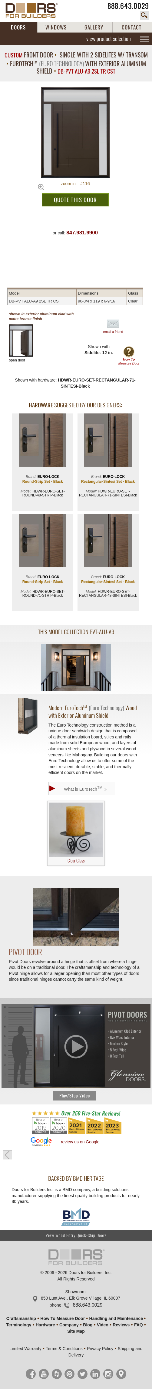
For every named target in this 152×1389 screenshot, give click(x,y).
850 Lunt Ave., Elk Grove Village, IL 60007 (80, 1298)
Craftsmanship (21, 1318)
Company (69, 1324)
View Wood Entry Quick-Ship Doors (76, 1235)
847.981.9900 (82, 233)
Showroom (75, 1291)
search (144, 15)
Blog (87, 1324)
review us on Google (80, 1141)
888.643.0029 (128, 6)
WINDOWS (56, 27)
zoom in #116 (75, 183)
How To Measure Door (62, 1318)
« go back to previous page (7, 1154)
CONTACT (131, 27)
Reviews (121, 1324)
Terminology (18, 1324)
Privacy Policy (100, 1348)
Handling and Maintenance (116, 1318)
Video (102, 1324)
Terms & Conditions (64, 1348)
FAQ (138, 1324)
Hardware (45, 1324)
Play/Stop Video (74, 1096)
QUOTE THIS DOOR (75, 200)
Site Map (76, 1331)
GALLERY (93, 27)
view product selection (108, 39)
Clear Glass (76, 833)
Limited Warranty (25, 1348)
